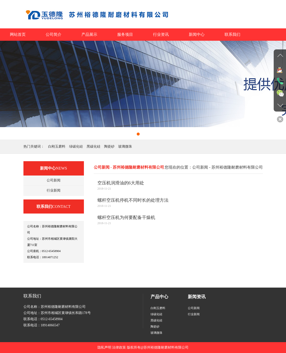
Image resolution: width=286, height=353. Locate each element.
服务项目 (125, 34)
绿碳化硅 (76, 146)
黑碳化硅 (93, 146)
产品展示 (89, 34)
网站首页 (18, 34)
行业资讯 (161, 34)
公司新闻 (53, 180)
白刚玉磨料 (56, 146)
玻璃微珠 (125, 146)
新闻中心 (197, 34)
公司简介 (53, 34)
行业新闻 (53, 190)
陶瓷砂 (109, 146)
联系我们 (232, 34)
